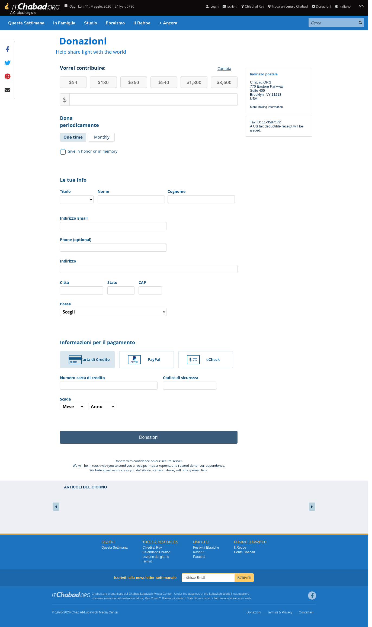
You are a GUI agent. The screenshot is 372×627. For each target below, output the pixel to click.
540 (163, 82)
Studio (90, 23)
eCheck (213, 359)
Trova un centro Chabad (288, 6)
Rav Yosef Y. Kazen (158, 598)
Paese (65, 303)
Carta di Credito (95, 359)
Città (64, 282)
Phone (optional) (75, 239)
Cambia (224, 68)
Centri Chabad (244, 552)
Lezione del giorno (156, 557)
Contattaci (306, 612)
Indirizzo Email (74, 218)
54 (73, 82)
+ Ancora (168, 23)
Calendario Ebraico (156, 552)
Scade (65, 399)
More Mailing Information (266, 106)
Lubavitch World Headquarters (229, 593)
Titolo (65, 191)
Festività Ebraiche (206, 547)
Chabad (134, 593)
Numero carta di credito (82, 377)
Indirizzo (68, 261)
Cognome (176, 191)
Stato (112, 282)
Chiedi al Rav (252, 6)
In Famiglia (64, 23)
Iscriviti (230, 6)
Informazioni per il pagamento (97, 342)
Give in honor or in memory (88, 151)
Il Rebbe (141, 23)
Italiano (342, 6)
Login (212, 6)
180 (103, 82)
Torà (190, 598)
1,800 (194, 82)
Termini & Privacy (280, 612)
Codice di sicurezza (180, 377)
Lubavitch (146, 593)
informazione (220, 598)
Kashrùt (198, 552)
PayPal (154, 359)
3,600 (224, 82)
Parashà (199, 557)
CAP (142, 282)
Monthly (102, 137)
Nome (103, 191)
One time (73, 137)
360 (133, 82)
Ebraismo (115, 23)
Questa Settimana (26, 23)
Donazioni (321, 6)
